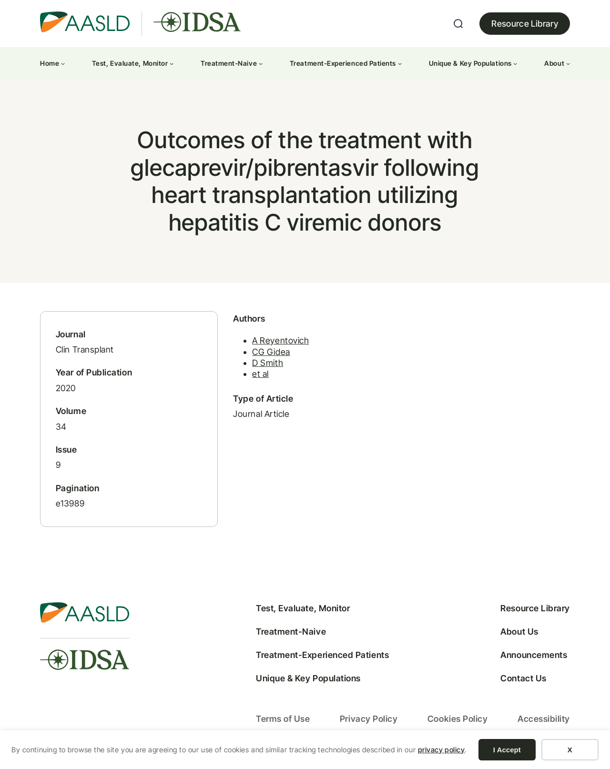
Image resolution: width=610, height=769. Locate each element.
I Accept (507, 750)
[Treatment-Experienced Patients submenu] (400, 63)
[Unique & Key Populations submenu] (515, 63)
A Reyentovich (274, 343)
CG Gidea (265, 354)
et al (254, 376)
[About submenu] (568, 63)
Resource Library (524, 24)
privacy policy (441, 749)
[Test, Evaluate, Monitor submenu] (171, 63)
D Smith (261, 365)
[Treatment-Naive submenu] (261, 63)
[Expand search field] (458, 24)
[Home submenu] (63, 63)
